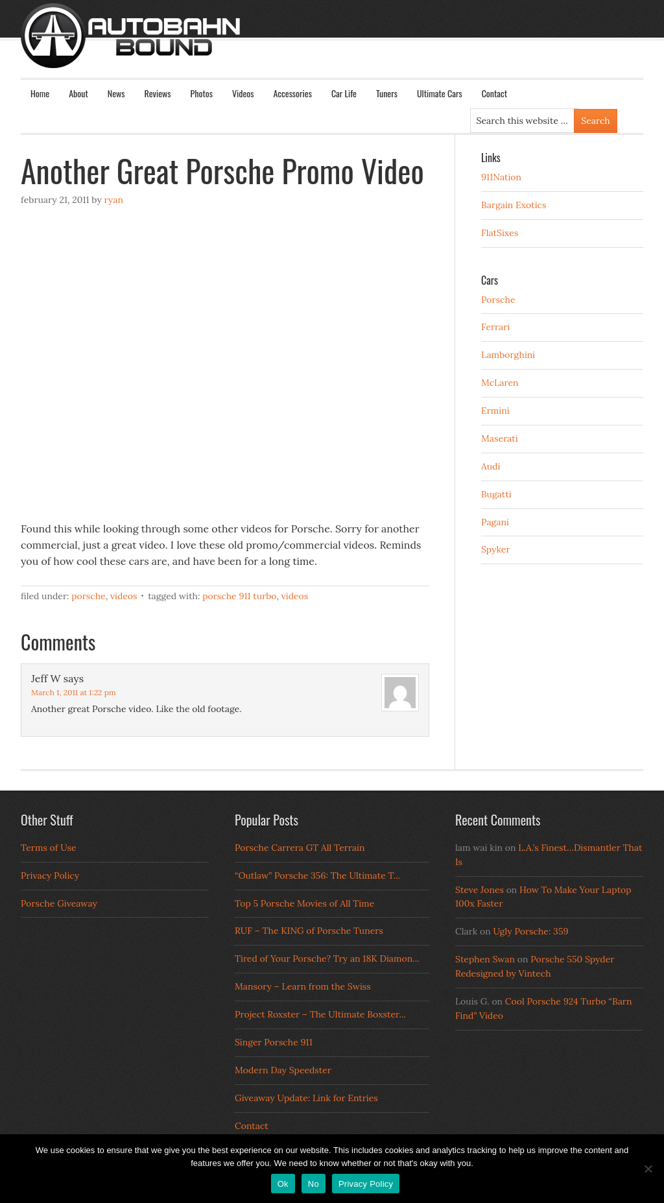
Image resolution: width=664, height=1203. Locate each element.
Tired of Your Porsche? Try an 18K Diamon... (327, 958)
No (313, 1184)
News (116, 93)
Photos (202, 93)
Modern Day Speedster (283, 1070)
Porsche (88, 596)
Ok (283, 1184)
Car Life (344, 93)
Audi (490, 466)
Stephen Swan (485, 959)
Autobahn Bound (353, 47)
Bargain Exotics (514, 205)
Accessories (292, 93)
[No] (647, 1168)
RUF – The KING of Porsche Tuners (309, 930)
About (78, 93)
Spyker (495, 549)
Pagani (495, 522)
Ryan (113, 200)
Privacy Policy (50, 875)
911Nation (501, 177)
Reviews (158, 93)
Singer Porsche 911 (274, 1042)
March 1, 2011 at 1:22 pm (73, 692)
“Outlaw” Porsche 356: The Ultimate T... (317, 875)
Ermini (495, 410)
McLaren (500, 382)
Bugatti (496, 494)
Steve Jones (479, 890)
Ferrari (495, 327)
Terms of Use (49, 847)
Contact (494, 93)
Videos (243, 93)
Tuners (386, 93)
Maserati (499, 438)
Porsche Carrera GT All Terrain (300, 847)
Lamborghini (508, 355)
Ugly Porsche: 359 (530, 931)
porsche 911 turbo (239, 596)
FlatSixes (499, 233)
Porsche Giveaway (59, 903)
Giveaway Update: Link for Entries (306, 1098)
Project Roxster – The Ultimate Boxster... (320, 1014)
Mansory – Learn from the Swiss (303, 986)
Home (39, 93)
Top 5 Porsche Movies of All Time (304, 903)
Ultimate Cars (439, 93)
